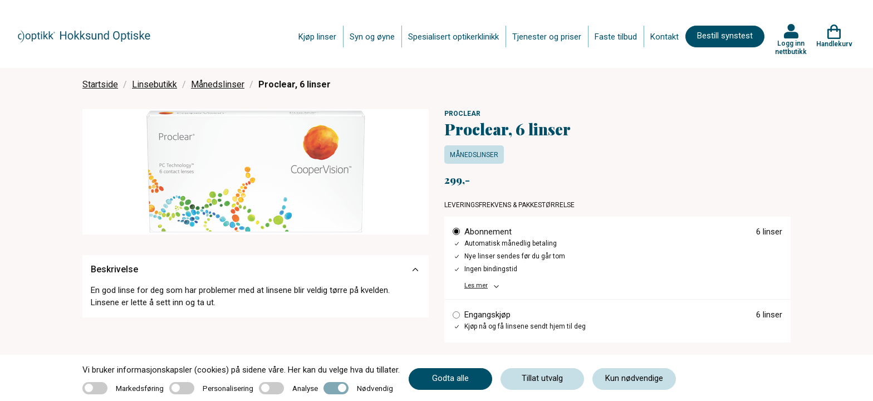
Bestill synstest (725, 36)
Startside (100, 84)
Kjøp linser (317, 37)
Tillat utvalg (542, 378)
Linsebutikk (154, 84)
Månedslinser (217, 84)
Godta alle (450, 378)
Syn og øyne (372, 37)
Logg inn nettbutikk (791, 47)
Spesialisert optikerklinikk (453, 37)
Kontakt (664, 37)
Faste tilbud (616, 37)
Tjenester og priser (546, 37)
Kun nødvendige (634, 378)
